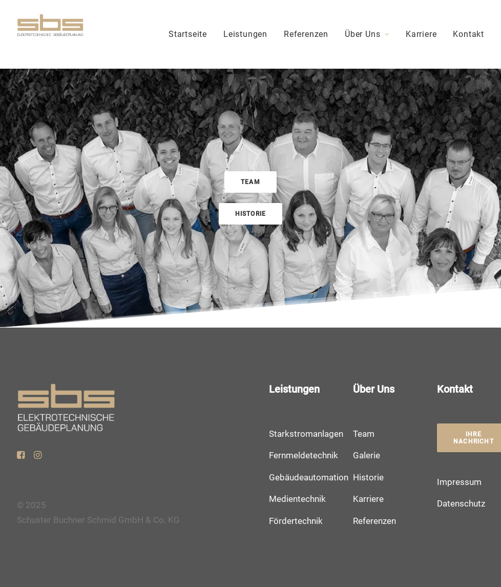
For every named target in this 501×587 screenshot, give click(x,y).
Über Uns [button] (367, 34)
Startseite (188, 34)
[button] (21, 456)
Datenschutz (461, 503)
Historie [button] (250, 213)
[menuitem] (191, 34)
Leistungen (245, 34)
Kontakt (468, 34)
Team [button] (250, 182)
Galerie (366, 455)
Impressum (459, 482)
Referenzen (306, 34)
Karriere (421, 34)
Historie (368, 477)
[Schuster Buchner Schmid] (50, 34)
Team (363, 434)
